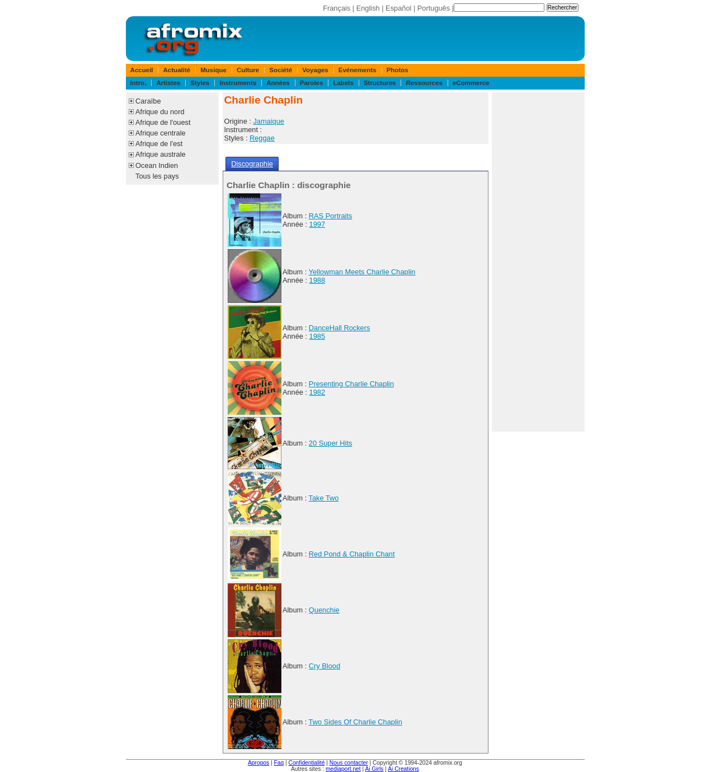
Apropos (258, 763)
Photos (397, 70)
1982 (317, 392)
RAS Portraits (330, 216)
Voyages (315, 70)
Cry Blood (324, 666)
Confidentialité (307, 763)
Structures (380, 82)
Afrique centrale (160, 133)
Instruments (237, 82)
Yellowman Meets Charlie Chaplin (362, 272)
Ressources (424, 82)
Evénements (357, 70)
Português (433, 8)
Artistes (168, 82)
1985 (317, 336)
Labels (343, 82)
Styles (199, 82)
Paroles (311, 82)
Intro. (138, 82)
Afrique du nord (160, 111)
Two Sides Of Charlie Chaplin (355, 722)
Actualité (177, 70)
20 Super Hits (330, 443)
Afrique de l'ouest (162, 122)
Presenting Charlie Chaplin (351, 384)
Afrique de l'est (158, 143)
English (368, 8)
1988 (317, 280)
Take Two (324, 498)
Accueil (141, 70)
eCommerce (471, 82)
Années (278, 82)
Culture (248, 70)
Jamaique (268, 121)
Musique (213, 70)
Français (336, 8)
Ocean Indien (156, 165)
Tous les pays (157, 176)
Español (398, 8)
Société (280, 70)
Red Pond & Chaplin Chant (352, 554)
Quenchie (324, 610)
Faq (279, 763)
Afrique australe (160, 154)
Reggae (262, 138)
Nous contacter (349, 763)
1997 (317, 224)
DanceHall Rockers (339, 328)
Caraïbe (148, 101)
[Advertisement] (538, 262)
